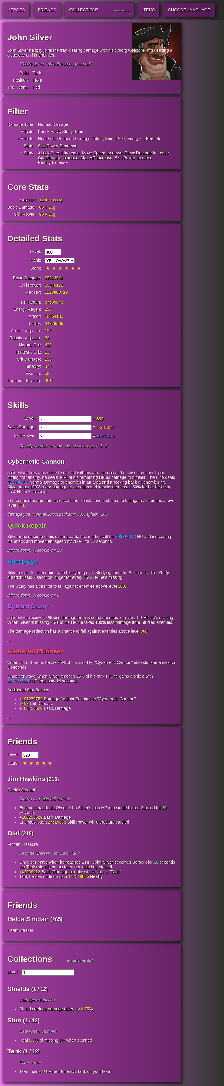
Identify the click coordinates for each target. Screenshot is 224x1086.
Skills (18, 405)
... (9, 640)
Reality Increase (53, 162)
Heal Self (46, 138)
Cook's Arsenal (21, 790)
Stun (79, 131)
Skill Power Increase (133, 157)
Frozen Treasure (22, 845)
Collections (29, 959)
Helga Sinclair (28, 919)
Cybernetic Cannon (36, 462)
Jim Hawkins (26, 779)
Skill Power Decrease (57, 145)
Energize (135, 138)
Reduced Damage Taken (80, 138)
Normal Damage (53, 124)
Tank (36, 73)
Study (67, 131)
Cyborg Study (27, 606)
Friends (22, 742)
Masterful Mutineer (35, 651)
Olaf (13, 833)
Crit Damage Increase (58, 157)
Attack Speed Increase (59, 153)
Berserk (153, 138)
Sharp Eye (22, 562)
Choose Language (189, 9)
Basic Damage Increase (147, 153)
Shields (18, 989)
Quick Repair (26, 526)
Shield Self (115, 138)
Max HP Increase (96, 157)
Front (37, 80)
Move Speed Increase (102, 153)
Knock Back (49, 131)
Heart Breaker (20, 931)
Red (36, 87)
